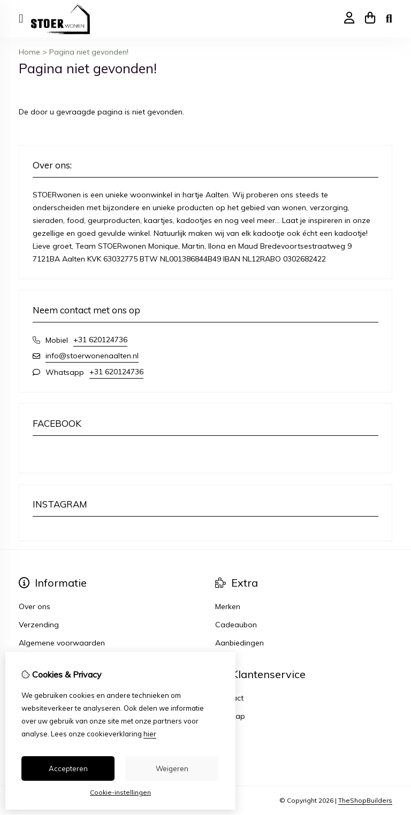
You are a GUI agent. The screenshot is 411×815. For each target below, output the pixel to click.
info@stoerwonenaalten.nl (92, 355)
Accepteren (68, 768)
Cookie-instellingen (120, 792)
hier (149, 733)
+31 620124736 (100, 339)
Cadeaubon (236, 624)
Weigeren (172, 768)
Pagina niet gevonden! (88, 52)
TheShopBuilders (365, 800)
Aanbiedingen (239, 643)
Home (29, 52)
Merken (227, 606)
